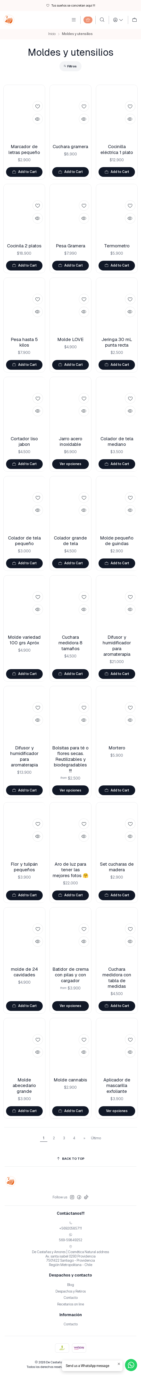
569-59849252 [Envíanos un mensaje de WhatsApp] (70, 1237)
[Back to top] (71, 1158)
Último (96, 1138)
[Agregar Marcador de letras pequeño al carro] (24, 172)
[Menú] (73, 20)
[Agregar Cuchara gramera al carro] (70, 172)
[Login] (118, 20)
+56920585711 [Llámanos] (70, 1225)
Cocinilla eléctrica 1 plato (116, 149)
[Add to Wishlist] (38, 106)
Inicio (52, 34)
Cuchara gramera (70, 147)
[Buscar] (102, 20)
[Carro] (134, 20)
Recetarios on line (70, 1304)
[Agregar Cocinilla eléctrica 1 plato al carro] (117, 172)
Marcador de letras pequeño (24, 149)
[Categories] (87, 20)
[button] (70, 66)
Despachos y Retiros (71, 1291)
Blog (70, 1285)
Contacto (71, 1297)
